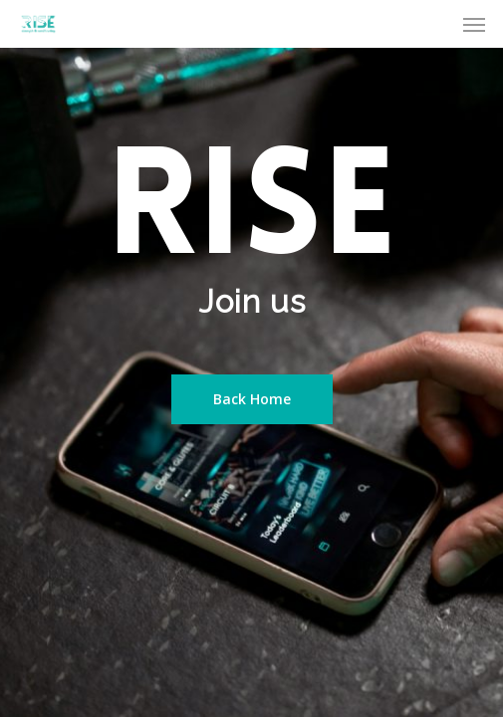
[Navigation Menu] (474, 24)
